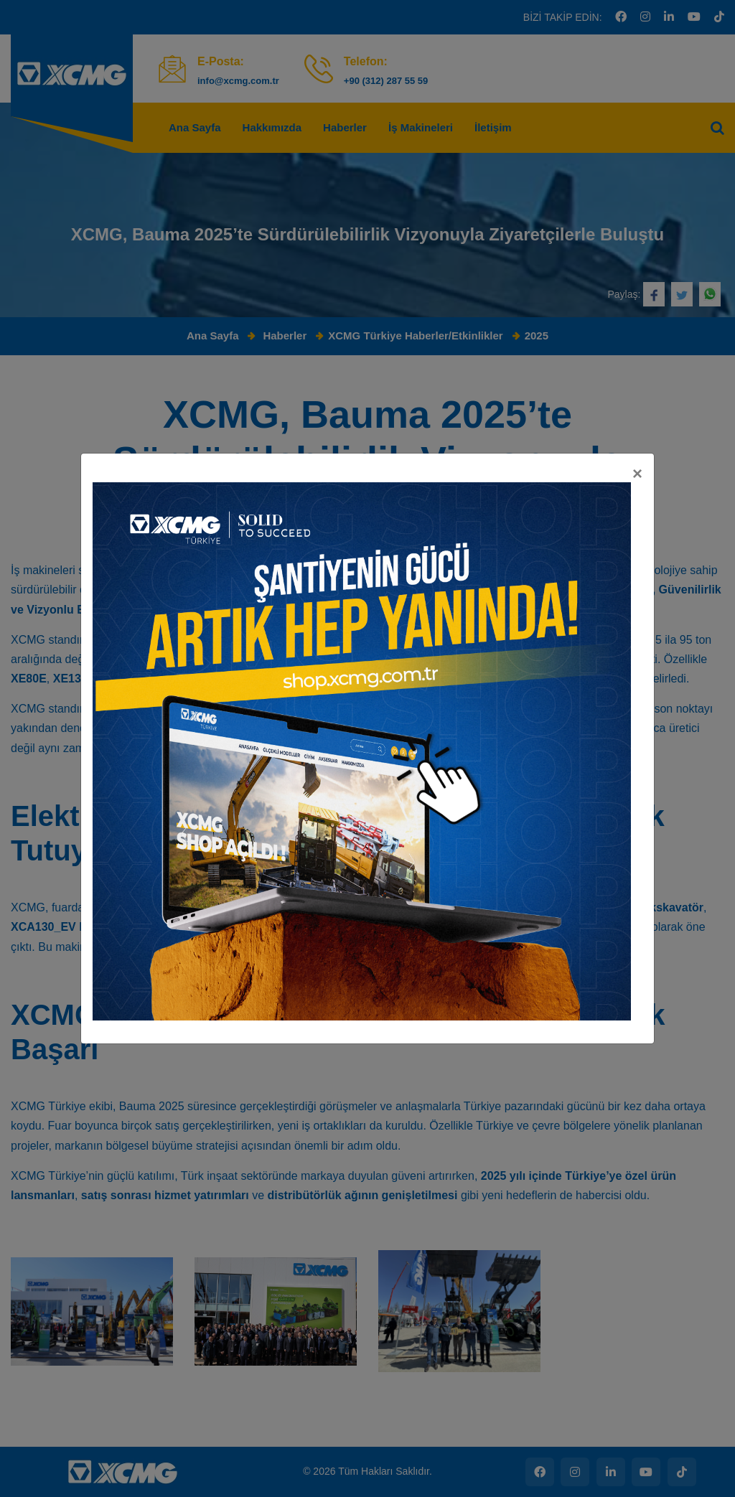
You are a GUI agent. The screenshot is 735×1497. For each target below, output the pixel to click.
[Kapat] (637, 143)
